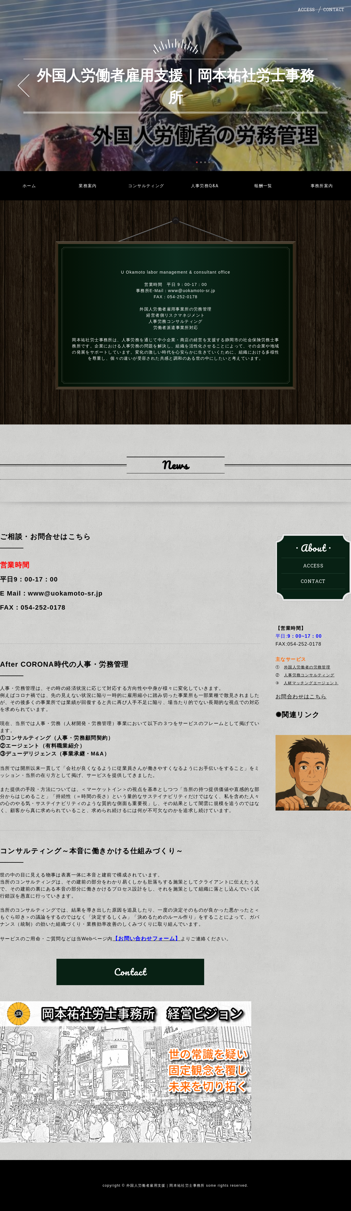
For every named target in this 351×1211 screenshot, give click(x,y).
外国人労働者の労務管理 (307, 667)
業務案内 (88, 185)
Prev (24, 85)
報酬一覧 (263, 185)
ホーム (29, 185)
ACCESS (306, 9)
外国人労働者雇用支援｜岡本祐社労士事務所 (175, 86)
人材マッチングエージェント (311, 683)
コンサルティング (146, 185)
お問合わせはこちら (301, 697)
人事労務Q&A (205, 185)
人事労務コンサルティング (309, 675)
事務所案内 (322, 185)
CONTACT (334, 9)
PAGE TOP (340, 1199)
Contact (130, 972)
